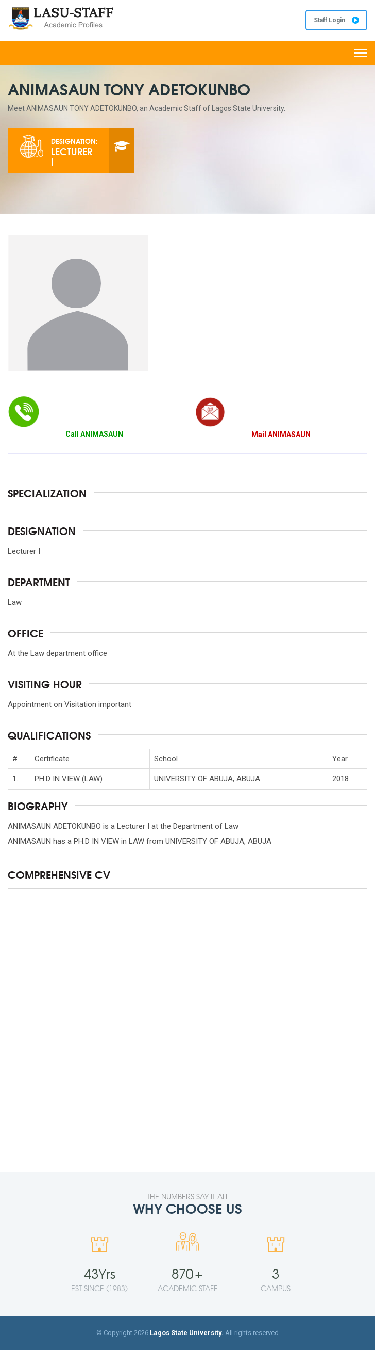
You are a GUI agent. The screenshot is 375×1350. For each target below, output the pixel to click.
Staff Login (336, 20)
